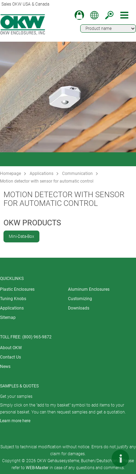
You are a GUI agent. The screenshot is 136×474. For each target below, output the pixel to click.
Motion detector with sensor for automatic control (46, 181)
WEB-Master (37, 467)
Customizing (80, 298)
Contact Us (10, 357)
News (5, 366)
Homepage (10, 173)
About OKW (11, 347)
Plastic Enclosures (17, 289)
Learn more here (15, 420)
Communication (77, 173)
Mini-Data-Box (21, 236)
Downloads (78, 308)
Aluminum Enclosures (88, 289)
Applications (41, 173)
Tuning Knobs (13, 298)
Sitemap (8, 317)
